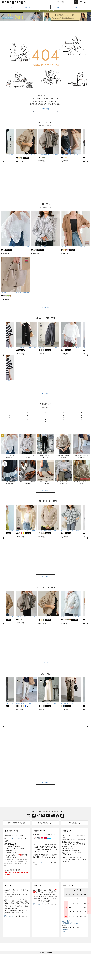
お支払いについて (39, 831)
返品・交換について (40, 885)
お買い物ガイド (67, 921)
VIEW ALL (45, 307)
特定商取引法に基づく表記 (71, 927)
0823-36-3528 (68, 848)
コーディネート (75, 7)
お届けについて (15, 838)
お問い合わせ (67, 831)
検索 (75, 2)
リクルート (66, 932)
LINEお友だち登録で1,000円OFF (45, 11)
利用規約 (65, 925)
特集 (58, 7)
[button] (88, 16)
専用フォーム (42, 892)
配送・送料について (11, 831)
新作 (11, 7)
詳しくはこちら (9, 916)
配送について (9, 885)
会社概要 (65, 929)
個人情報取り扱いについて (71, 923)
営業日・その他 (68, 885)
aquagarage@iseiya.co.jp (71, 850)
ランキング (26, 7)
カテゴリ (43, 7)
